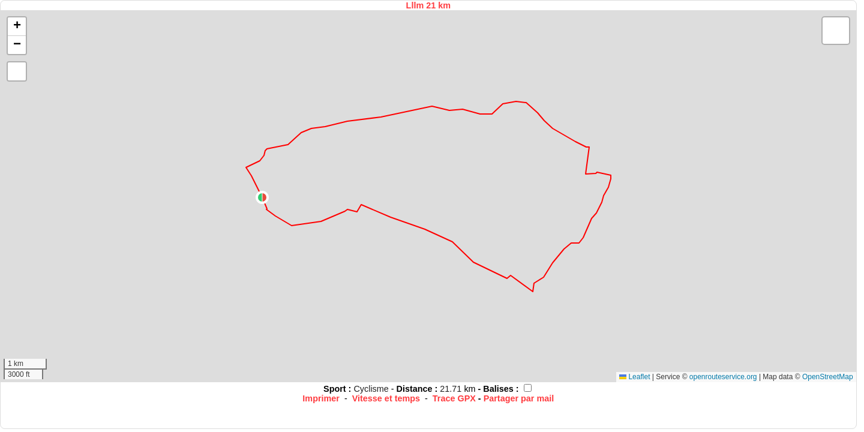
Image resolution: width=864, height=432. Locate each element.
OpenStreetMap (827, 377)
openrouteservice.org (723, 377)
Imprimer (321, 398)
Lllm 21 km (428, 5)
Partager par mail (519, 398)
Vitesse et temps (386, 398)
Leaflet (634, 377)
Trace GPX (454, 398)
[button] (262, 197)
